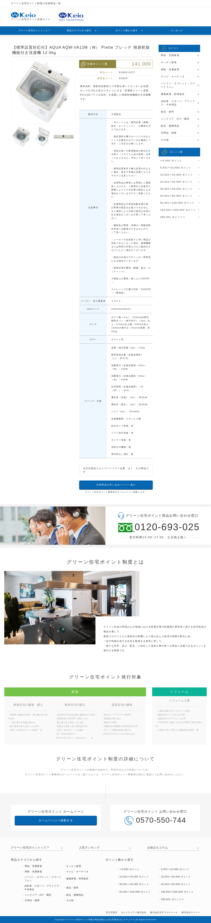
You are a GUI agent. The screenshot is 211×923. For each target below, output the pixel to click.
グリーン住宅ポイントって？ (34, 30)
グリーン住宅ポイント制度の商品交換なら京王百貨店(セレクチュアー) (101, 920)
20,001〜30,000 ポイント (176, 181)
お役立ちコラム (157, 847)
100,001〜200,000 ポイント (178, 210)
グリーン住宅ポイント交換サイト (30, 16)
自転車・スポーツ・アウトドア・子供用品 (178, 103)
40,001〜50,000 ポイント (176, 195)
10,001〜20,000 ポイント (176, 174)
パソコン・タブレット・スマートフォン (178, 85)
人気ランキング (89, 847)
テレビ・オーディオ (173, 76)
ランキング (177, 30)
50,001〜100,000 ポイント (177, 203)
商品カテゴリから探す (82, 30)
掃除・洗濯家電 (170, 69)
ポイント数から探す (129, 30)
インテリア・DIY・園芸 (175, 118)
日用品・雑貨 (169, 132)
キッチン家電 (169, 62)
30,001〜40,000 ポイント (176, 189)
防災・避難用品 (170, 126)
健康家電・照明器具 (173, 94)
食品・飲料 (167, 111)
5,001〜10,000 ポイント (175, 167)
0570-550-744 (155, 820)
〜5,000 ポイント (171, 160)
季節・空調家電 (170, 55)
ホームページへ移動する (56, 820)
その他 (165, 140)
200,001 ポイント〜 (172, 217)
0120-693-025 (158, 527)
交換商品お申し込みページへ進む (116, 484)
